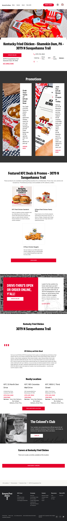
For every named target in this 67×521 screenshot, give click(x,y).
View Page (7, 398)
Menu (18, 495)
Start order (48, 5)
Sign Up (36, 437)
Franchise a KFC (33, 502)
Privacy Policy (4, 515)
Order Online (12, 55)
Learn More (46, 305)
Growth (43, 500)
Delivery (61, 58)
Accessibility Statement (6, 517)
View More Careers (33, 467)
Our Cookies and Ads (18, 515)
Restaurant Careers (45, 495)
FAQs (52, 495)
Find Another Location (33, 409)
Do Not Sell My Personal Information (29, 515)
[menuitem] (13, 5)
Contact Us (53, 497)
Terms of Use (10, 515)
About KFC (32, 495)
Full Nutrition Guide (20, 497)
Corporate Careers (45, 497)
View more (33, 261)
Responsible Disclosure (34, 503)
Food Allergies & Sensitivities (22, 500)
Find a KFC (61, 495)
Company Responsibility (34, 500)
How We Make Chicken (34, 497)
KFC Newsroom (33, 505)
